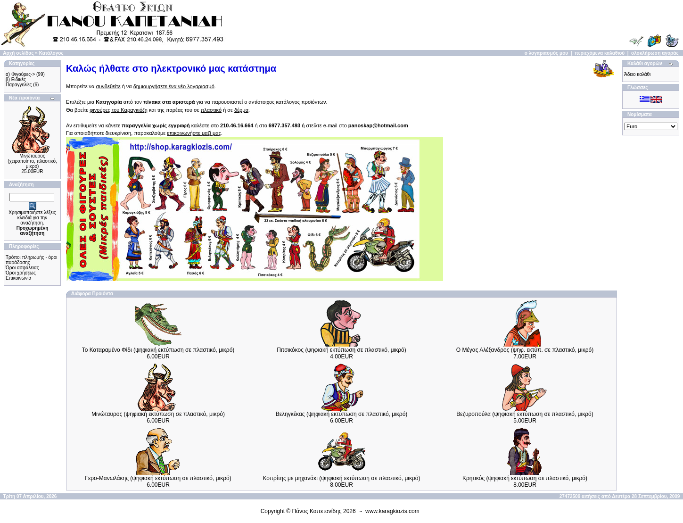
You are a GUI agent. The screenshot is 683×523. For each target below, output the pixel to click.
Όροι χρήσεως (21, 272)
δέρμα (241, 110)
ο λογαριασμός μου (546, 53)
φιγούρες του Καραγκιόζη (119, 110)
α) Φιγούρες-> (20, 74)
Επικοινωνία (18, 278)
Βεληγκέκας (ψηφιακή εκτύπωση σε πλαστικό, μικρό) (342, 414)
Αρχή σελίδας (18, 53)
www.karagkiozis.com (392, 511)
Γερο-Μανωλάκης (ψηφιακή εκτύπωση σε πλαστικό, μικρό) (158, 478)
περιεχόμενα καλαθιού (600, 53)
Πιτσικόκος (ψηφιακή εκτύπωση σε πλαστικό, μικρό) (341, 350)
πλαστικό (211, 110)
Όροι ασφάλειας (22, 267)
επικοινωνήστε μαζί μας (194, 133)
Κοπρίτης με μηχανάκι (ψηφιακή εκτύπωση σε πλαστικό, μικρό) (341, 478)
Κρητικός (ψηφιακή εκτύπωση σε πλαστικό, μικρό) (524, 478)
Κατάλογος (51, 53)
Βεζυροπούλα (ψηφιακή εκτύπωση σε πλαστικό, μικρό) (524, 414)
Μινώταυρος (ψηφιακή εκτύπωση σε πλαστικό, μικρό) (158, 414)
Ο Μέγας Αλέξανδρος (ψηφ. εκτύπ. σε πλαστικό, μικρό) (525, 350)
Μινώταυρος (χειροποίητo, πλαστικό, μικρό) (32, 161)
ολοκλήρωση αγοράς (655, 53)
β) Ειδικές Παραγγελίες (19, 82)
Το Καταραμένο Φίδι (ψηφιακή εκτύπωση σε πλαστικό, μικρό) (158, 350)
